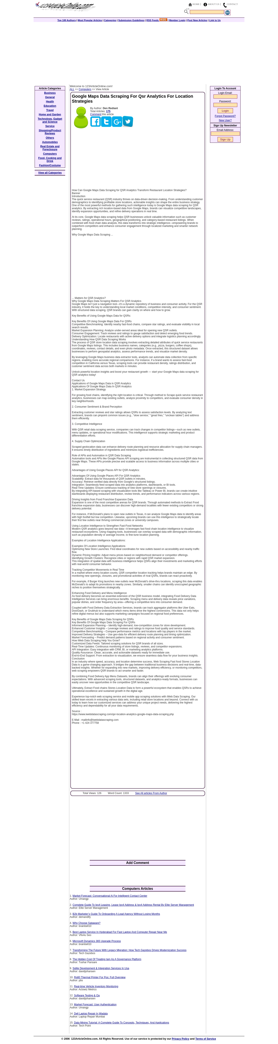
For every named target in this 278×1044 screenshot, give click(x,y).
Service (50, 126)
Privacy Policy (180, 1038)
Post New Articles (197, 20)
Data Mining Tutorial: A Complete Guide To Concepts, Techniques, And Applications (121, 1022)
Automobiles (50, 142)
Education (50, 105)
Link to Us (215, 20)
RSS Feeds (156, 20)
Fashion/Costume (50, 165)
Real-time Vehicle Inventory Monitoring (96, 986)
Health (50, 101)
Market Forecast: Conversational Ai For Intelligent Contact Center (110, 895)
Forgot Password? (225, 116)
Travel (50, 110)
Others (50, 137)
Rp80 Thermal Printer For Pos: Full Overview (99, 977)
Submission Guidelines (131, 20)
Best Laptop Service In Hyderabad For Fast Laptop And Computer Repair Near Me (120, 932)
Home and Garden (50, 114)
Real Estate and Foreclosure (49, 148)
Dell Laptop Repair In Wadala (91, 1013)
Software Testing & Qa (87, 995)
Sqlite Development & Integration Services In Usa (101, 968)
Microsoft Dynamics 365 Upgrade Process (97, 941)
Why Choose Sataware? (86, 923)
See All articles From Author (151, 793)
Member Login (177, 20)
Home (196, 4)
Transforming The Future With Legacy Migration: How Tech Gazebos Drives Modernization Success (129, 950)
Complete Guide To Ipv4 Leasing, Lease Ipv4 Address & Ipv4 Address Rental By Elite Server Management (133, 904)
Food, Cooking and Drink (50, 160)
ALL (72, 89)
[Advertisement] (139, 52)
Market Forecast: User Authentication (95, 1004)
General (50, 97)
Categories (110, 20)
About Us (213, 4)
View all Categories (50, 172)
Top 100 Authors (66, 20)
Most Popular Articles (90, 20)
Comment (95, 114)
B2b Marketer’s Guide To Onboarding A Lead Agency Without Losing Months (116, 913)
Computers (85, 89)
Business (50, 92)
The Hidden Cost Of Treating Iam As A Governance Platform (107, 959)
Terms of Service (205, 1038)
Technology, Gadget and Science (50, 120)
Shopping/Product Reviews (50, 132)
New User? (225, 120)
